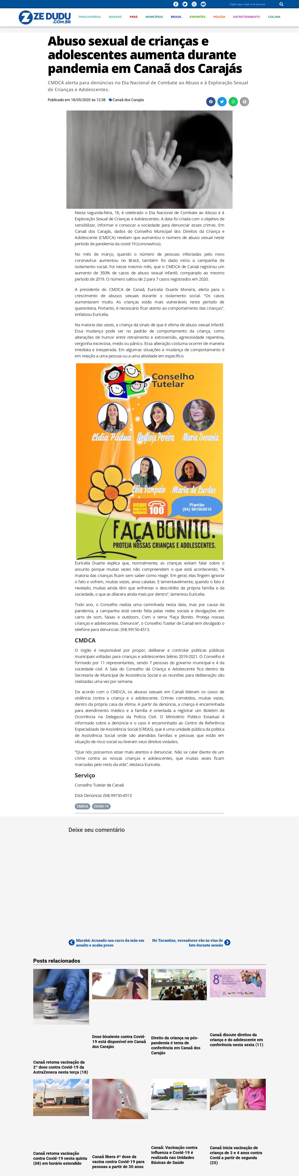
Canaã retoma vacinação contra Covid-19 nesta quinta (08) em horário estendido (60, 1158)
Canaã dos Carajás (128, 100)
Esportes (198, 17)
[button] (211, 101)
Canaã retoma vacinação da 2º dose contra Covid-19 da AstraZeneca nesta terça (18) (60, 1067)
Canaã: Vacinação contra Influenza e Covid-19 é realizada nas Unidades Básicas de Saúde (174, 1155)
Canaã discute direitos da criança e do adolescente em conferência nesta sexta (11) (236, 1039)
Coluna (274, 17)
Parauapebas (90, 17)
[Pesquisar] (281, 4)
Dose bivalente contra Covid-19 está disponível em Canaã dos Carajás (119, 1041)
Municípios (154, 17)
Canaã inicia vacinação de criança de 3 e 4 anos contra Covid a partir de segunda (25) (236, 1155)
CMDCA (82, 806)
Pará (134, 17)
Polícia (219, 17)
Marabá (115, 17)
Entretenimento (246, 17)
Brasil (176, 17)
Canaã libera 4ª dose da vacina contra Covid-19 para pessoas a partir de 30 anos (118, 1161)
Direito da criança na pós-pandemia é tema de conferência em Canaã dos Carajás (175, 1045)
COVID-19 (101, 806)
